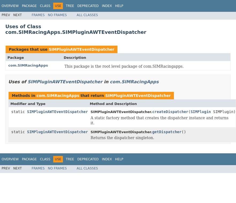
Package (29, 6)
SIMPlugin (201, 112)
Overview (10, 6)
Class (45, 6)
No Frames (57, 15)
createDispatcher (170, 112)
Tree (70, 6)
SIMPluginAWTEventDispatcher (81, 49)
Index (107, 6)
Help (119, 6)
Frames (38, 15)
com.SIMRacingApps (28, 65)
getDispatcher (167, 132)
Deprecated (88, 6)
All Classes (87, 15)
